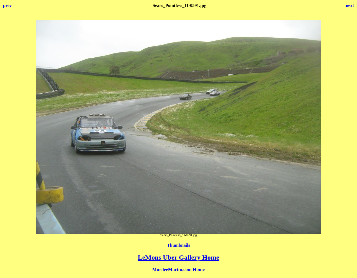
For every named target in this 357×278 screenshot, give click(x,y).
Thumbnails (178, 245)
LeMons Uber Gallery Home (178, 257)
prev (7, 5)
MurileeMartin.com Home (178, 269)
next (350, 5)
